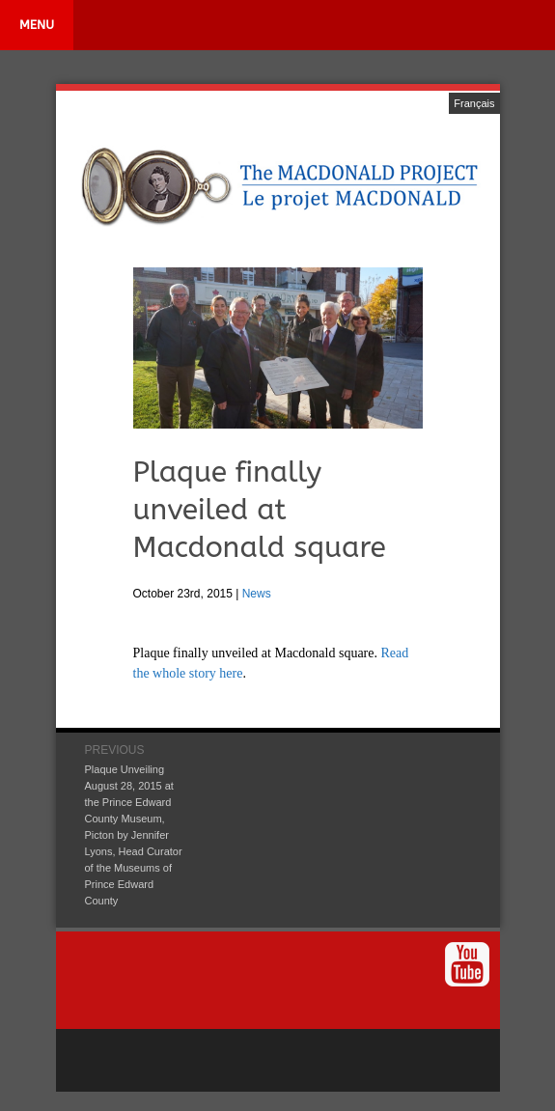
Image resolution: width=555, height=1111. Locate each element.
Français (474, 103)
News (256, 593)
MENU (36, 24)
